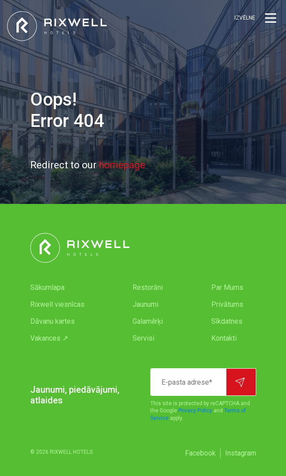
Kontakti (224, 338)
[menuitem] (63, 288)
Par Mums (227, 287)
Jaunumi (145, 304)
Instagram (240, 453)
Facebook (200, 453)
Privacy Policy (195, 410)
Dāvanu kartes (52, 321)
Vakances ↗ (49, 338)
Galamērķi (148, 321)
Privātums (227, 304)
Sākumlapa (47, 287)
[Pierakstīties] (241, 382)
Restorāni (148, 287)
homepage (122, 165)
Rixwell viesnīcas (57, 304)
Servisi (143, 338)
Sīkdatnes (226, 321)
